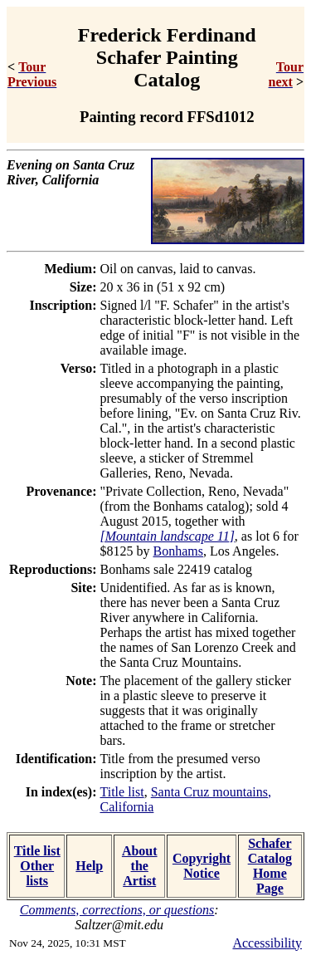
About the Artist (140, 866)
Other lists (37, 873)
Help (89, 866)
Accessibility (267, 943)
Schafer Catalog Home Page (270, 865)
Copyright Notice (202, 865)
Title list (122, 792)
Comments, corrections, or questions (117, 910)
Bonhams (178, 551)
